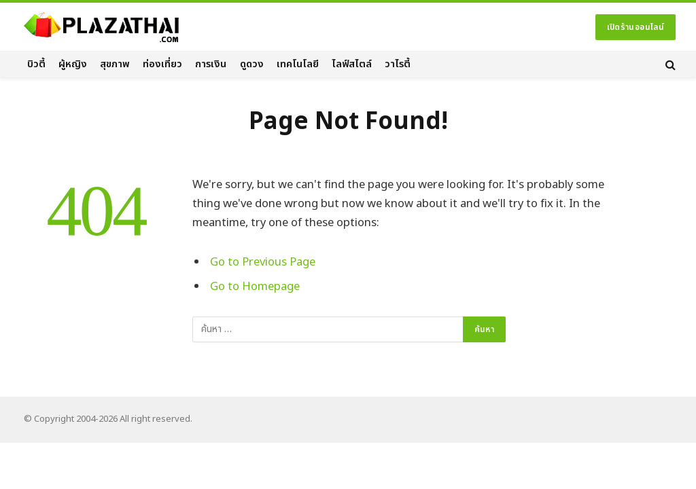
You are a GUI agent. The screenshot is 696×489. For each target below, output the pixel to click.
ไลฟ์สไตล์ (352, 64)
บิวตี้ (36, 64)
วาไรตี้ (398, 64)
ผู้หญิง (72, 64)
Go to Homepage (255, 286)
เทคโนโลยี (298, 64)
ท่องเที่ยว (162, 64)
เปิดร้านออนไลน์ (635, 27)
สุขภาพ (115, 64)
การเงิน (210, 64)
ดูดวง (252, 64)
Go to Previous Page (262, 261)
